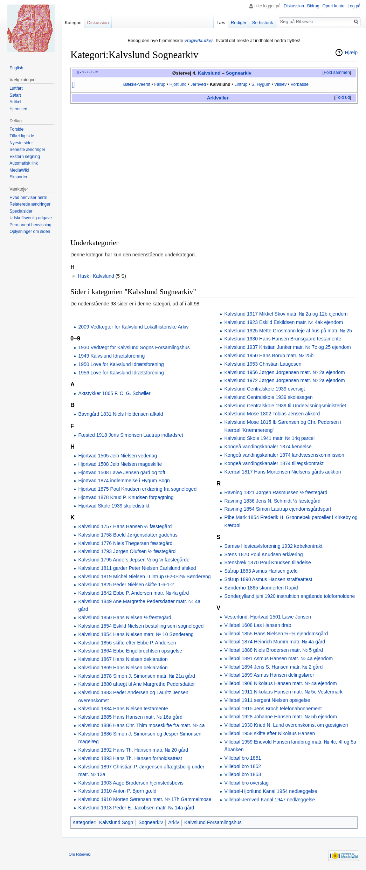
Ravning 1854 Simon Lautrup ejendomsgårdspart (277, 509)
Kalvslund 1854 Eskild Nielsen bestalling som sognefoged (140, 626)
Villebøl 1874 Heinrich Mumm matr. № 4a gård (274, 641)
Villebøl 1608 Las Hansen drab (257, 625)
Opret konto (334, 6)
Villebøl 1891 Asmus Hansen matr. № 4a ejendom (278, 658)
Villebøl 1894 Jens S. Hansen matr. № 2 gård (273, 667)
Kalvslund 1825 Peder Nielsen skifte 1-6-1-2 (126, 584)
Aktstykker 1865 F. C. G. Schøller (114, 393)
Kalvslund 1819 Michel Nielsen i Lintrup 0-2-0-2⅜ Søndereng (144, 576)
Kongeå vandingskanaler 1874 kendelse (267, 446)
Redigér (239, 22)
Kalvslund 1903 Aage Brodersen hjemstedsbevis (130, 783)
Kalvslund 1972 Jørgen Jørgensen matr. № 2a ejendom (284, 380)
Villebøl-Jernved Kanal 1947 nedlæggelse (269, 799)
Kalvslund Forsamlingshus (212, 822)
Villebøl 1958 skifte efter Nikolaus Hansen (269, 733)
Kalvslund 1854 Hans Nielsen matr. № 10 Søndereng (135, 634)
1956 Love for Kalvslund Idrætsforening (121, 372)
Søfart (15, 95)
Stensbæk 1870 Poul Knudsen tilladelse (267, 562)
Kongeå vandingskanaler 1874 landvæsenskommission (284, 455)
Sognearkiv (238, 73)
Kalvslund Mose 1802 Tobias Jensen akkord (272, 413)
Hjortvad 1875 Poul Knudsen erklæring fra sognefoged (137, 489)
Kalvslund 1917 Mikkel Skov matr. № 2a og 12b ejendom (285, 314)
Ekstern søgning (24, 156)
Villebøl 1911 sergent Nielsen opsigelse (267, 700)
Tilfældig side (21, 135)
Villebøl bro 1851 (242, 758)
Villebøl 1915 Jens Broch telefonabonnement (273, 708)
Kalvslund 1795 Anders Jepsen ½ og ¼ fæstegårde (133, 559)
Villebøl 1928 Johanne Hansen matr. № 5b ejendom (280, 716)
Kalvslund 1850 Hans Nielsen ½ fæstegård (124, 617)
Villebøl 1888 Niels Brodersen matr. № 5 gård (273, 650)
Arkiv (213, 98)
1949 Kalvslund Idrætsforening (111, 356)
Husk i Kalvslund (96, 276)
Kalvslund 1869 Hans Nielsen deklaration (122, 667)
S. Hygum (260, 84)
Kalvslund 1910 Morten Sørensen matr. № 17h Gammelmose (144, 799)
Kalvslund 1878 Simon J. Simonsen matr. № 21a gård (136, 676)
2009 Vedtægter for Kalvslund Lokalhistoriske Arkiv (133, 327)
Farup (159, 84)
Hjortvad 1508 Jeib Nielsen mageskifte (120, 464)
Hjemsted (18, 108)
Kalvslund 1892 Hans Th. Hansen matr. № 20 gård (133, 750)
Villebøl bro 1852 (242, 766)
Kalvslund (209, 73)
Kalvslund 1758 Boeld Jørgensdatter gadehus (127, 535)
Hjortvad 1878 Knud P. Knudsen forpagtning (125, 497)
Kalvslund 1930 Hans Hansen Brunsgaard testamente (282, 338)
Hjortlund (178, 84)
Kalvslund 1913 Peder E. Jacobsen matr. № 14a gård (136, 807)
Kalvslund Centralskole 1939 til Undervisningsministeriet (285, 405)
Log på (353, 6)
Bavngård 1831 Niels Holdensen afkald (120, 414)
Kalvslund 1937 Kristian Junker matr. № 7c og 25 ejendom (287, 347)
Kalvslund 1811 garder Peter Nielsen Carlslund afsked (137, 568)
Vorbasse (300, 84)
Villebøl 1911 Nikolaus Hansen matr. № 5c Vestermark (283, 692)
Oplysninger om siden (29, 231)
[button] (337, 72)
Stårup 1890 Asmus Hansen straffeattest (268, 579)
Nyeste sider (21, 142)
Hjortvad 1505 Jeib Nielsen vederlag (117, 455)
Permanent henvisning (30, 224)
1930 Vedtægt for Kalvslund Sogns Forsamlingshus (133, 347)
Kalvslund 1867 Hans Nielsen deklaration (122, 659)
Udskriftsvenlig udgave (30, 217)
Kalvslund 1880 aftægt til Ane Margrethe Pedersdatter (136, 684)
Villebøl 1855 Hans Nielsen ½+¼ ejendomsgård (276, 633)
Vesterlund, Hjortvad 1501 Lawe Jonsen (267, 617)
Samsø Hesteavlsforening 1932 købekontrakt (273, 546)
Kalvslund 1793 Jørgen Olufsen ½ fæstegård (126, 551)
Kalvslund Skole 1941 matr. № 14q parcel (269, 438)
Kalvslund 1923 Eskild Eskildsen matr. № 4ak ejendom (283, 322)
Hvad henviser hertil (28, 197)
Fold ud (343, 97)
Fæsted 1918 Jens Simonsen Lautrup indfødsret (130, 435)
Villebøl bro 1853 (242, 774)
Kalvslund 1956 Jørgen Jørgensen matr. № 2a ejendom (284, 372)
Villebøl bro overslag (246, 783)
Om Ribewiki (80, 854)
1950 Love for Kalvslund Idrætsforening (121, 364)
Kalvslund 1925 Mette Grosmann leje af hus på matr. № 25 (288, 330)
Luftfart (15, 88)
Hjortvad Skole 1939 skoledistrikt (113, 506)
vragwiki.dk (197, 40)
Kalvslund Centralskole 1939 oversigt (264, 389)
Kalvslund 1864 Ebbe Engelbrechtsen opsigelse (130, 651)
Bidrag (313, 6)
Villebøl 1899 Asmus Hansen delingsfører (269, 675)
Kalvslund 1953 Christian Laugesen (262, 364)
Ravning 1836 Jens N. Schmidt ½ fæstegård (272, 501)
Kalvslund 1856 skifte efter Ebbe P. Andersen (127, 642)
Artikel (15, 101)
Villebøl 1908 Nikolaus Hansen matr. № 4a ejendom (280, 683)
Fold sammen (337, 72)
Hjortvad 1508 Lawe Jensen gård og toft (121, 472)
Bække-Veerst (136, 84)
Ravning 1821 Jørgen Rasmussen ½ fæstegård (275, 492)
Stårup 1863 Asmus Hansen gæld (260, 571)
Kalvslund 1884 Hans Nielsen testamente (123, 708)
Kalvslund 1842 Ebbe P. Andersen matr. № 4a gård (133, 593)
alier (224, 98)
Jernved (198, 84)
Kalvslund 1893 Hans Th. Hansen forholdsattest (130, 758)
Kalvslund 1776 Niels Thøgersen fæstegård (125, 543)
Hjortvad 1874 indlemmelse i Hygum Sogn (124, 480)
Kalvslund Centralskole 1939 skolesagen (268, 397)
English (16, 67)
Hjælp (351, 52)
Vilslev (280, 84)
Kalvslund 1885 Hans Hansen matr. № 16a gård (130, 717)
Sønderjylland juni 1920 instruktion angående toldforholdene (289, 596)
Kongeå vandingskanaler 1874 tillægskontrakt (273, 463)
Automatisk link (23, 163)
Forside (16, 129)
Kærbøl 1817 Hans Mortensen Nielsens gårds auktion (282, 472)
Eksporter (18, 176)
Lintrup (241, 84)
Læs (220, 22)
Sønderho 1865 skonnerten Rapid (261, 588)
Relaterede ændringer (29, 204)
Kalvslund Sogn (116, 822)
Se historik (262, 22)
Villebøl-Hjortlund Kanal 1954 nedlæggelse (270, 791)
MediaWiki (19, 170)
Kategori (73, 22)
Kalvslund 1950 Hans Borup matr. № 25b (268, 355)
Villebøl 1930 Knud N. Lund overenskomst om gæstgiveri (286, 725)
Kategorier (83, 822)
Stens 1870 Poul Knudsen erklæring (263, 554)
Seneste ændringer (27, 149)
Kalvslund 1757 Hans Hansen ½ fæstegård (125, 526)
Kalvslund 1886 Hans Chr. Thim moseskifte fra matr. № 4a (141, 725)
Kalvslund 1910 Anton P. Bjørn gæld (117, 791)
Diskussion (294, 6)
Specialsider (20, 211)
